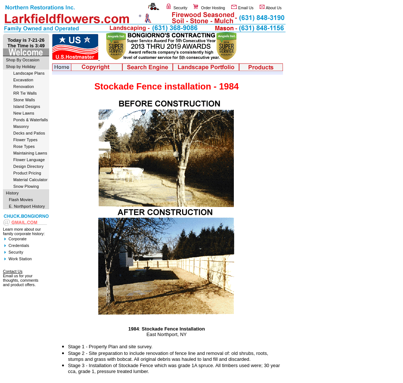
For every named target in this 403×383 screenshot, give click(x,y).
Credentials (18, 245)
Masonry (21, 126)
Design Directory (28, 166)
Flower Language (29, 159)
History (12, 193)
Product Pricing (27, 173)
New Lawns (23, 113)
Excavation (23, 80)
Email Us (246, 8)
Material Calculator (30, 179)
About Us (274, 8)
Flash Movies (21, 199)
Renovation (23, 86)
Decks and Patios (29, 133)
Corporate (17, 239)
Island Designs (26, 106)
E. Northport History (27, 206)
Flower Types (25, 140)
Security (181, 8)
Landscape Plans (29, 73)
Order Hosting (213, 8)
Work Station (20, 259)
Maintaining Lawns (30, 153)
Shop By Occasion (23, 60)
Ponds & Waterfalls (30, 120)
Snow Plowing (26, 186)
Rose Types (24, 146)
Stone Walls (24, 100)
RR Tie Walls (25, 93)
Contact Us (13, 271)
